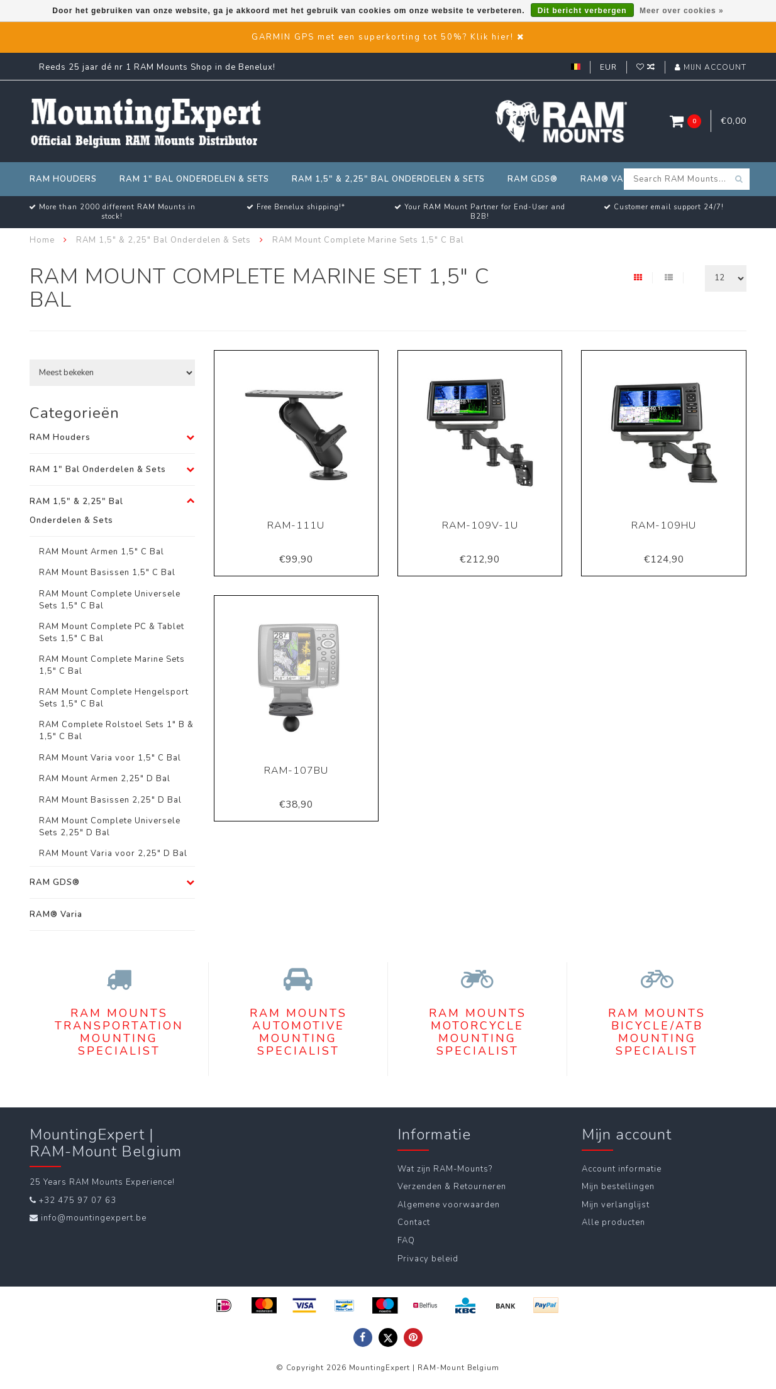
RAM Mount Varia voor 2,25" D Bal (113, 853)
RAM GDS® (532, 179)
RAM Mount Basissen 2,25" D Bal (110, 800)
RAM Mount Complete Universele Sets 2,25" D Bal (109, 826)
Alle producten (613, 1222)
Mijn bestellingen (618, 1186)
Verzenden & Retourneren (451, 1186)
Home (42, 240)
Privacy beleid (427, 1259)
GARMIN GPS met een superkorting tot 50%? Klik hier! (383, 37)
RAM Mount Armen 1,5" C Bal (101, 551)
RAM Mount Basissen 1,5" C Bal (107, 572)
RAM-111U (295, 525)
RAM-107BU (296, 770)
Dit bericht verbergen (582, 10)
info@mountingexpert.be (94, 1218)
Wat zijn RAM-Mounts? (444, 1169)
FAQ (406, 1240)
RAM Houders (63, 179)
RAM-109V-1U (480, 525)
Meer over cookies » (682, 10)
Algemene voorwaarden (448, 1205)
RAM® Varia (610, 179)
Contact (413, 1222)
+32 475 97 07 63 (77, 1200)
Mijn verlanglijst (616, 1205)
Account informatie (622, 1169)
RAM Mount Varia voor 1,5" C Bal (110, 758)
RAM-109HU (663, 525)
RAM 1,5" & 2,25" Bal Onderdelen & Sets (388, 179)
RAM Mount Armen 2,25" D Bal (104, 778)
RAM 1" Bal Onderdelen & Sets (194, 179)
